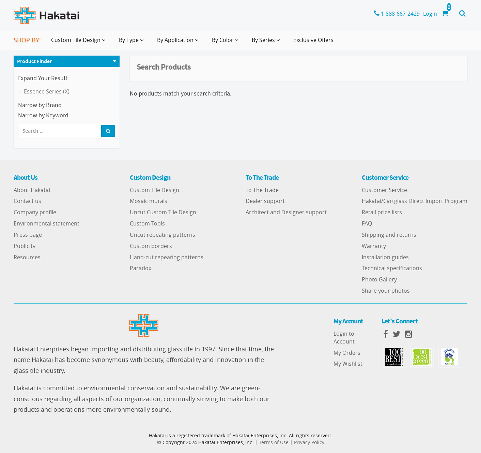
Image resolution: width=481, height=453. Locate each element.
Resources (27, 257)
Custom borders (151, 246)
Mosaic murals (148, 201)
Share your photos (386, 290)
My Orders (346, 352)
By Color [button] (226, 42)
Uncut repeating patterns (162, 234)
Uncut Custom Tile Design (163, 212)
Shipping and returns (389, 234)
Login (430, 13)
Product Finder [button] (34, 61)
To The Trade (262, 190)
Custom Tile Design (154, 190)
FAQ (367, 223)
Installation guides (385, 257)
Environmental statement (46, 223)
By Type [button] (132, 42)
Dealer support (265, 201)
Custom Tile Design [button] (79, 42)
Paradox (140, 268)
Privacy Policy (309, 442)
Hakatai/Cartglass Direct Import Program (414, 201)
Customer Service (384, 190)
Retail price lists (382, 212)
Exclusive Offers (313, 40)
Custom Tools (147, 223)
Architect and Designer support (286, 212)
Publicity (24, 246)
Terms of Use (274, 442)
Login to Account (344, 337)
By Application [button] (179, 42)
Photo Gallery (379, 279)
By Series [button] (267, 42)
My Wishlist (347, 363)
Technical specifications (392, 268)
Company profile (35, 212)
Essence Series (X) (46, 91)
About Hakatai (32, 190)
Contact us (27, 201)
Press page (28, 234)
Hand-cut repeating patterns (166, 257)
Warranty (374, 246)
